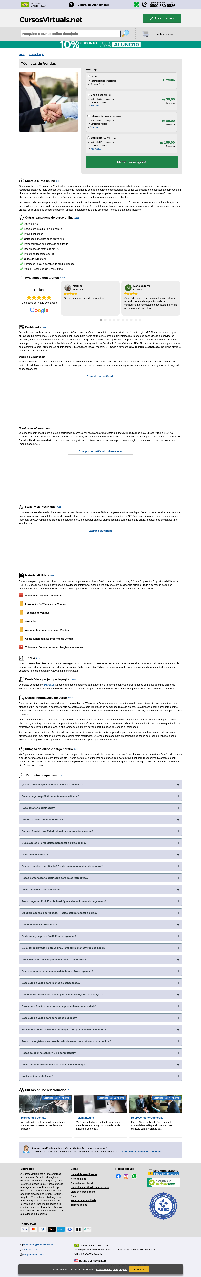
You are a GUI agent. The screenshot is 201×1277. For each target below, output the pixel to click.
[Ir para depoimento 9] (136, 320)
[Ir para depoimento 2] (105, 320)
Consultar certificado (82, 1183)
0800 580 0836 (163, 6)
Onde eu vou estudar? (35, 854)
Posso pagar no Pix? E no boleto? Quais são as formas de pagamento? (64, 901)
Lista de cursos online (83, 1191)
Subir (58, 181)
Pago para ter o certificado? (38, 807)
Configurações (120, 1269)
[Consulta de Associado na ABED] (163, 1221)
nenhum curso (164, 34)
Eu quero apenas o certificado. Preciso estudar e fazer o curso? (59, 912)
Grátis (94, 76)
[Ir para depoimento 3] (110, 320)
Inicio (22, 54)
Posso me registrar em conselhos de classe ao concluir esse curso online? (66, 1041)
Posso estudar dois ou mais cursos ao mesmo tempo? (54, 1064)
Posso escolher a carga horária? (41, 889)
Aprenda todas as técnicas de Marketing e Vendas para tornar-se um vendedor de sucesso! (43, 1125)
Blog (73, 1196)
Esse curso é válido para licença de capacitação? (51, 982)
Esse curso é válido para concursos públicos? (49, 1017)
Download (49, 685)
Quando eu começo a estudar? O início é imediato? (52, 784)
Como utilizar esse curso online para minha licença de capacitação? (62, 994)
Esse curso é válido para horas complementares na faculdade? (59, 1006)
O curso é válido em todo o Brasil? (42, 819)
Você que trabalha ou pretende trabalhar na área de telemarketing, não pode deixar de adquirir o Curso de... (98, 1125)
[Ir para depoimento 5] (118, 320)
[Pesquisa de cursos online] (71, 33)
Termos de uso (79, 1204)
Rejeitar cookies (104, 1269)
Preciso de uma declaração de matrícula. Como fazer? (54, 959)
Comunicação (36, 54)
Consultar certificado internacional (90, 1187)
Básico (95, 94)
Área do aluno (78, 1178)
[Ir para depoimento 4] (114, 320)
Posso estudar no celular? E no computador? (49, 1052)
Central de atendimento (84, 1174)
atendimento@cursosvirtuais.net (38, 1244)
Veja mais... (96, 106)
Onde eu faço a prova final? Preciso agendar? (49, 936)
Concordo (139, 1269)
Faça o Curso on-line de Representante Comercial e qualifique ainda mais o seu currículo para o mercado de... (152, 1125)
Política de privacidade (83, 1200)
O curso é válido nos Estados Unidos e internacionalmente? (57, 831)
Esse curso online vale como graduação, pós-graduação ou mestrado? (64, 1029)
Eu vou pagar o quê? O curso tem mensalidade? (50, 796)
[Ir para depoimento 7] (127, 320)
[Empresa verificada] (164, 1186)
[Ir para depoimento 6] (123, 320)
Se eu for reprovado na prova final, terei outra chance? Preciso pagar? (64, 947)
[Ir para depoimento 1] (101, 320)
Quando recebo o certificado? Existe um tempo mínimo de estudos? (62, 866)
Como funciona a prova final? (39, 924)
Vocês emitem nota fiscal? (37, 1076)
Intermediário (99, 116)
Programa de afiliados (33, 1254)
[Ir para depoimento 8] (131, 320)
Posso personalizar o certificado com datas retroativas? (55, 877)
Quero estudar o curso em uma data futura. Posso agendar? (57, 971)
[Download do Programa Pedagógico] (55, 685)
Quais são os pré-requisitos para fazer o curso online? (54, 842)
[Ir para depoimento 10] (140, 320)
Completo (96, 137)
